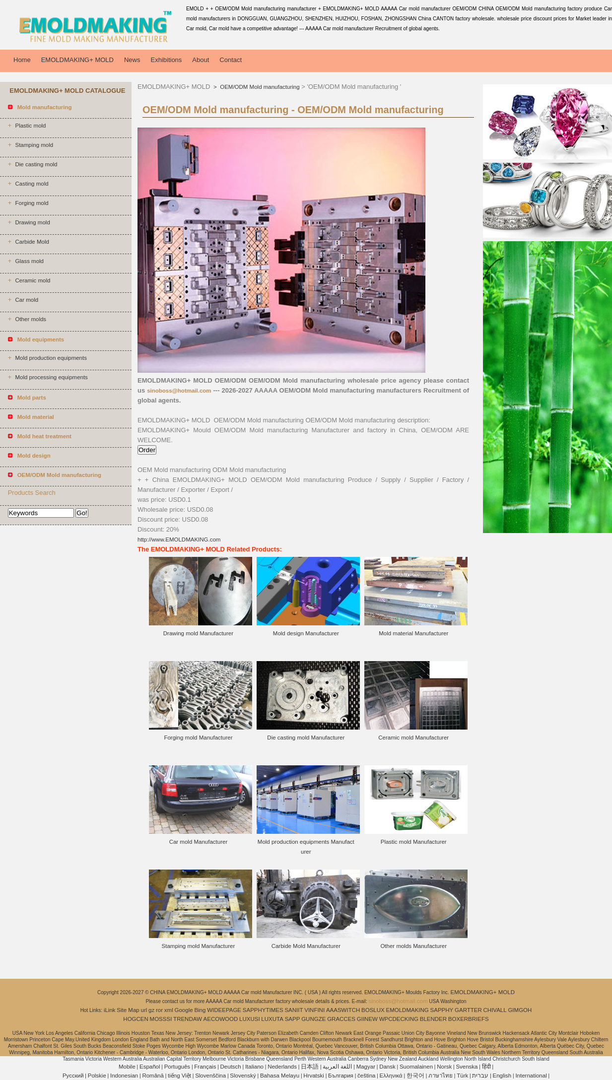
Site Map (128, 1010)
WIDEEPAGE (224, 1010)
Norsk (444, 1067)
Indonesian (124, 1076)
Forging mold (31, 203)
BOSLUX (373, 1010)
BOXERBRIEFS (468, 1019)
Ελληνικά (391, 1076)
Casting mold (31, 184)
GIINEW (367, 1019)
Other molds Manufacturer (413, 946)
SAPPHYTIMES (263, 1010)
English (502, 1076)
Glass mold (29, 261)
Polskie (97, 1076)
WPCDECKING (398, 1019)
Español (149, 1067)
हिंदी (486, 1067)
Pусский (73, 1076)
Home (22, 60)
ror (159, 1010)
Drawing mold (32, 222)
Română (152, 1076)
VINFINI (314, 1010)
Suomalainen (416, 1067)
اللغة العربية (337, 1067)
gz (151, 1010)
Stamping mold (34, 145)
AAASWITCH (343, 1010)
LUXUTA (272, 1019)
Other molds (30, 319)
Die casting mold (36, 164)
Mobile (127, 1067)
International (530, 1076)
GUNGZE (313, 1019)
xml (168, 1010)
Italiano (254, 1067)
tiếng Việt (179, 1076)
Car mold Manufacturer (198, 842)
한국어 (415, 1076)
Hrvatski (313, 1076)
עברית (480, 1076)
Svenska (466, 1067)
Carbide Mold (32, 242)
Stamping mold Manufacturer (198, 946)
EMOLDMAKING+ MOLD (77, 60)
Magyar (365, 1067)
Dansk (387, 1067)
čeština (366, 1076)
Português (177, 1067)
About (200, 60)
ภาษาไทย (440, 1076)
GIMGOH (520, 1010)
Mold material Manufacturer (413, 633)
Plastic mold (30, 126)
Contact (230, 60)
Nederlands (282, 1067)
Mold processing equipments (51, 377)
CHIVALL (495, 1010)
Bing (199, 1010)
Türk (462, 1076)
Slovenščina (210, 1076)
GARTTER (468, 1010)
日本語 (310, 1067)
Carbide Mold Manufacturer (306, 946)
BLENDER (433, 1019)
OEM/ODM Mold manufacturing (259, 87)
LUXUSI (249, 1019)
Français (205, 1067)
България (340, 1076)
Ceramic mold (32, 280)
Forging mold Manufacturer (198, 738)
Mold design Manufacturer (306, 633)
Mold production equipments (50, 358)
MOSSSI (161, 1019)
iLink (110, 1010)
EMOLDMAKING (407, 1010)
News (132, 60)
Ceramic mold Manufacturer (413, 738)
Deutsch (230, 1067)
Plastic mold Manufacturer (414, 842)
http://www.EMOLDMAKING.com (178, 539)
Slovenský (243, 1076)
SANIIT (293, 1010)
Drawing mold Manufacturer (198, 633)
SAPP (292, 1019)
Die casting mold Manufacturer (305, 738)
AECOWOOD (221, 1019)
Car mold (26, 300)
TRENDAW (187, 1019)
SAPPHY (442, 1010)
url (144, 1010)
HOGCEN (135, 1019)
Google (184, 1010)
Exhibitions (166, 60)
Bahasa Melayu (279, 1076)
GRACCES (341, 1019)
